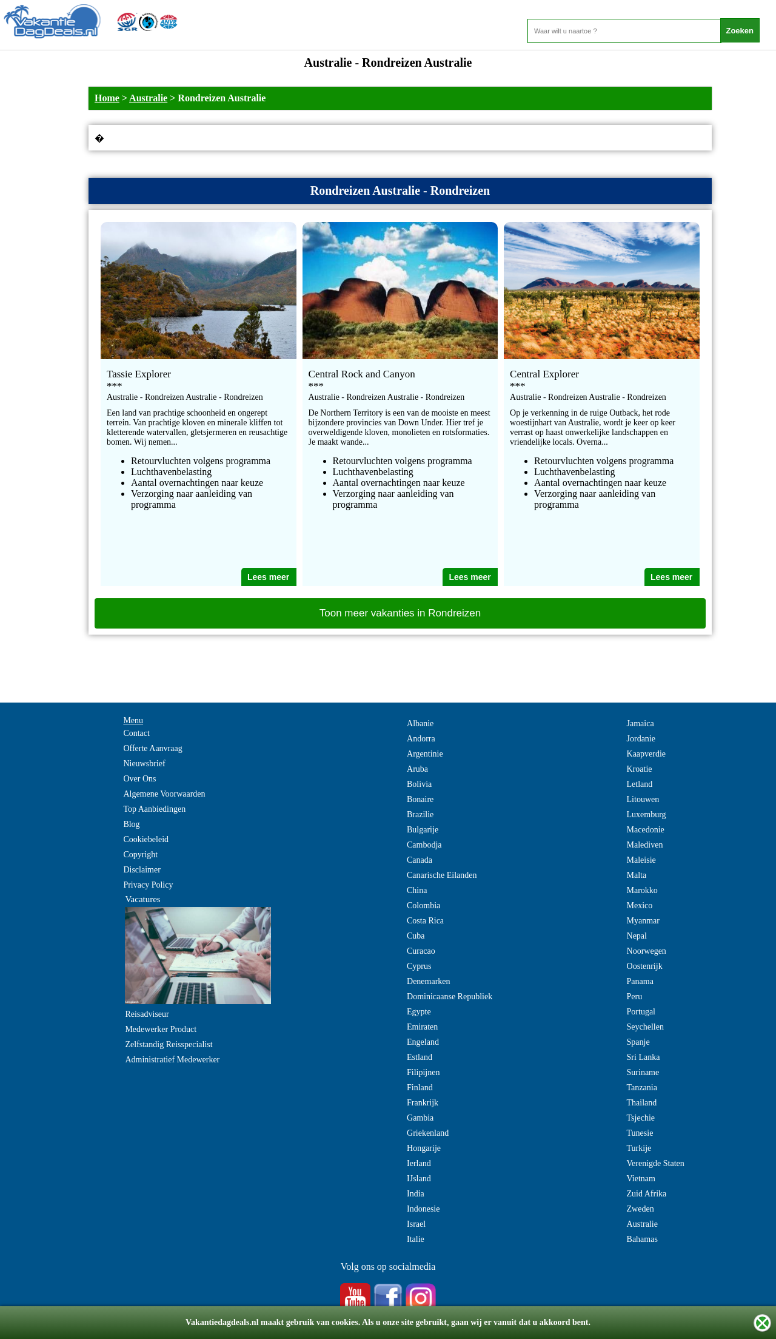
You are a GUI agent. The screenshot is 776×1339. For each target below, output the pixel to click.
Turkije (639, 1148)
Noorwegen (646, 951)
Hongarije (424, 1148)
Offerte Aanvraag (152, 748)
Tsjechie (641, 1117)
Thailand (642, 1102)
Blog (131, 824)
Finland (420, 1087)
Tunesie (640, 1133)
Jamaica (640, 723)
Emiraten (422, 1026)
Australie (148, 98)
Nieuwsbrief (144, 763)
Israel (416, 1224)
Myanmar (643, 920)
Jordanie (641, 738)
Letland (640, 784)
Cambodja (424, 844)
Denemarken (428, 981)
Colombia (423, 905)
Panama (640, 981)
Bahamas (642, 1239)
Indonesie (423, 1208)
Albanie (420, 723)
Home (107, 98)
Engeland (423, 1042)
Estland (419, 1057)
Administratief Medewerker (172, 1059)
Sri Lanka (643, 1057)
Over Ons (139, 778)
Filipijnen (423, 1072)
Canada (419, 860)
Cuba (416, 935)
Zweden (640, 1208)
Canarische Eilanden (442, 875)
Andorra (421, 738)
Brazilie (420, 814)
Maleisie (641, 860)
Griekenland (428, 1133)
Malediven (645, 844)
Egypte (419, 1011)
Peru (635, 996)
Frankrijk (422, 1102)
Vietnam (641, 1178)
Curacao (421, 951)
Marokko (642, 890)
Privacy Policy (148, 884)
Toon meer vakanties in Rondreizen (400, 613)
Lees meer (268, 577)
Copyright (140, 854)
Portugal (641, 1011)
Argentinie (425, 753)
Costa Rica (425, 920)
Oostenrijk (645, 966)
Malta (637, 875)
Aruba (417, 769)
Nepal (637, 935)
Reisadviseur (147, 1014)
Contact (136, 733)
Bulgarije (422, 829)
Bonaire (420, 799)
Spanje (638, 1042)
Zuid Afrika (647, 1193)
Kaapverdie (646, 753)
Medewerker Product (160, 1029)
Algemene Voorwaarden (164, 793)
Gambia (420, 1117)
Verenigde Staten (655, 1163)
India (415, 1193)
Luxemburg (646, 814)
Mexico (640, 905)
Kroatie (639, 769)
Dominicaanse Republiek (449, 996)
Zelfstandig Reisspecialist (168, 1044)
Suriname (643, 1072)
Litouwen (643, 799)
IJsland (419, 1178)
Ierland (419, 1163)
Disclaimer (141, 869)
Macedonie (645, 829)
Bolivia (419, 784)
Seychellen (645, 1026)
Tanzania (642, 1087)
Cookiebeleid (146, 839)
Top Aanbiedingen (154, 809)
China (417, 890)
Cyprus (419, 966)
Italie (415, 1239)
